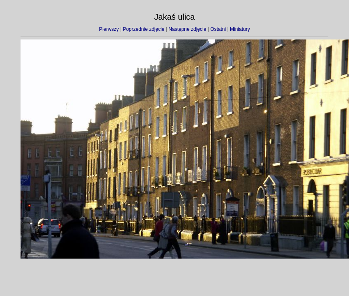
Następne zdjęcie (187, 29)
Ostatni (218, 29)
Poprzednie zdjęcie (143, 29)
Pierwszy (109, 29)
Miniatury (240, 29)
